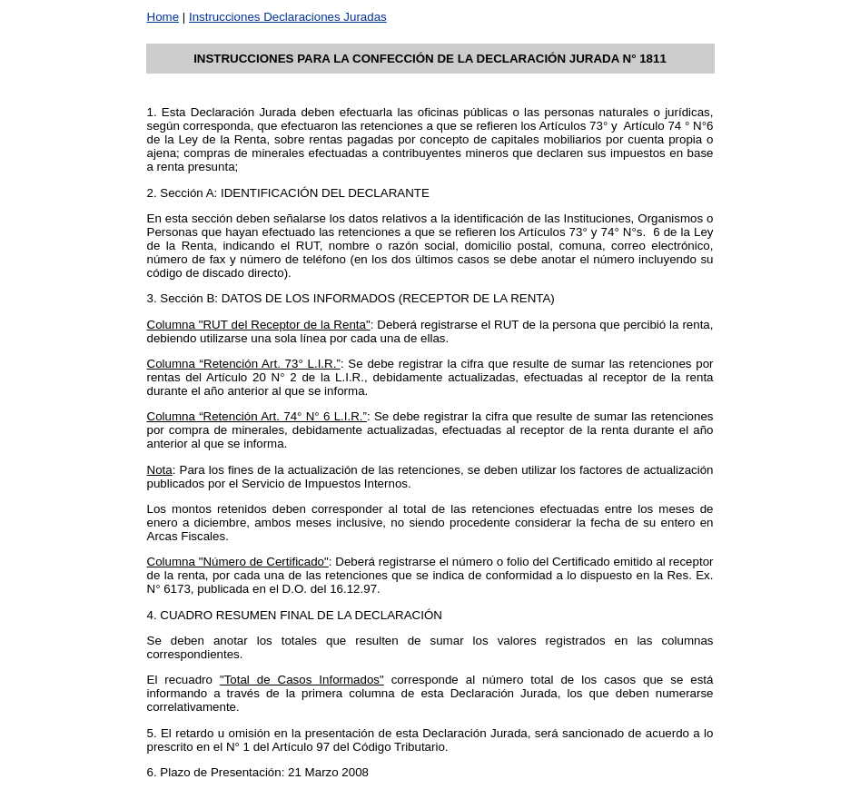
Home (163, 17)
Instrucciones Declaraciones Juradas (288, 17)
